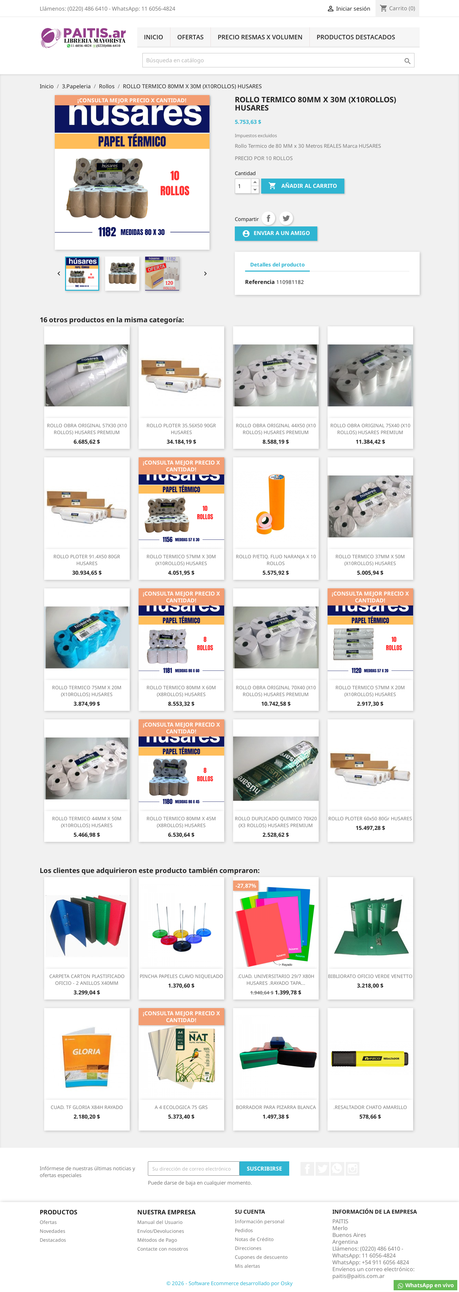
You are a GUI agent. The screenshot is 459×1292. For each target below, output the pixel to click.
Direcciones (248, 1248)
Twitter (322, 1169)
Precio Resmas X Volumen (260, 37)
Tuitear (286, 218)
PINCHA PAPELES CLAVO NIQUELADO (181, 976)
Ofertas (190, 37)
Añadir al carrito (302, 186)
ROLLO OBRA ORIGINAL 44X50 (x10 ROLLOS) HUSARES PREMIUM (276, 428)
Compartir (268, 218)
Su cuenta (250, 1211)
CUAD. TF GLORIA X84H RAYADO (87, 1107)
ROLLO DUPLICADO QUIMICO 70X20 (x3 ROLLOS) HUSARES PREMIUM (276, 821)
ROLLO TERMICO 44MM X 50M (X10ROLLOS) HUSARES (87, 821)
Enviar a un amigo (276, 233)
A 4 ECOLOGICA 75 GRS (181, 1107)
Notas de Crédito (254, 1239)
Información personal (259, 1221)
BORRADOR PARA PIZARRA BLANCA (276, 1107)
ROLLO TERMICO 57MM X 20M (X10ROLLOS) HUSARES (370, 690)
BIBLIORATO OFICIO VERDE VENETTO (370, 976)
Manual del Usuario (159, 1222)
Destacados (53, 1240)
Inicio (153, 37)
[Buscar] (278, 60)
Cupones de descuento (261, 1257)
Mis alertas (247, 1266)
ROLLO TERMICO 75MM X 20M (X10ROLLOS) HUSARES (87, 690)
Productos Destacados (356, 37)
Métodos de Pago (157, 1240)
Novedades (52, 1231)
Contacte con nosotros (162, 1248)
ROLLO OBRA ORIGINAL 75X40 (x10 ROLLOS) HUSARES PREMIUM (370, 428)
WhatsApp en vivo (425, 1285)
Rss (337, 1169)
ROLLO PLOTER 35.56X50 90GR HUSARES (181, 428)
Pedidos (244, 1230)
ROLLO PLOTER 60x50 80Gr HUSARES (370, 818)
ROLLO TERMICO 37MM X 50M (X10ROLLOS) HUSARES (370, 559)
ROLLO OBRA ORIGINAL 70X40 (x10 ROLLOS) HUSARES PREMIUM (276, 690)
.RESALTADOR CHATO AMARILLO (370, 1107)
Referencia (260, 281)
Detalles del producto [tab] (277, 264)
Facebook (307, 1169)
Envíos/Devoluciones (160, 1231)
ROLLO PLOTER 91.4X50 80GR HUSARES (86, 559)
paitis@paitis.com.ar (358, 1276)
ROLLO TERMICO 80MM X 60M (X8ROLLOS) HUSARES (181, 690)
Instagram (352, 1169)
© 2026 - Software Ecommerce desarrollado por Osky (229, 1283)
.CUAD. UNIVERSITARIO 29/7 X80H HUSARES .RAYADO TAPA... (276, 979)
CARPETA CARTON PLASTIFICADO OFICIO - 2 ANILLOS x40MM (87, 979)
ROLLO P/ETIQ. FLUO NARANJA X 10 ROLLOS (276, 559)
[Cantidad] (243, 186)
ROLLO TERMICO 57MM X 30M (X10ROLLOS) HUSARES (181, 559)
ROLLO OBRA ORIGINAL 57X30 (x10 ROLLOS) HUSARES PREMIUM (87, 428)
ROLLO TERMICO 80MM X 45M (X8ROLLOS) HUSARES (181, 821)
